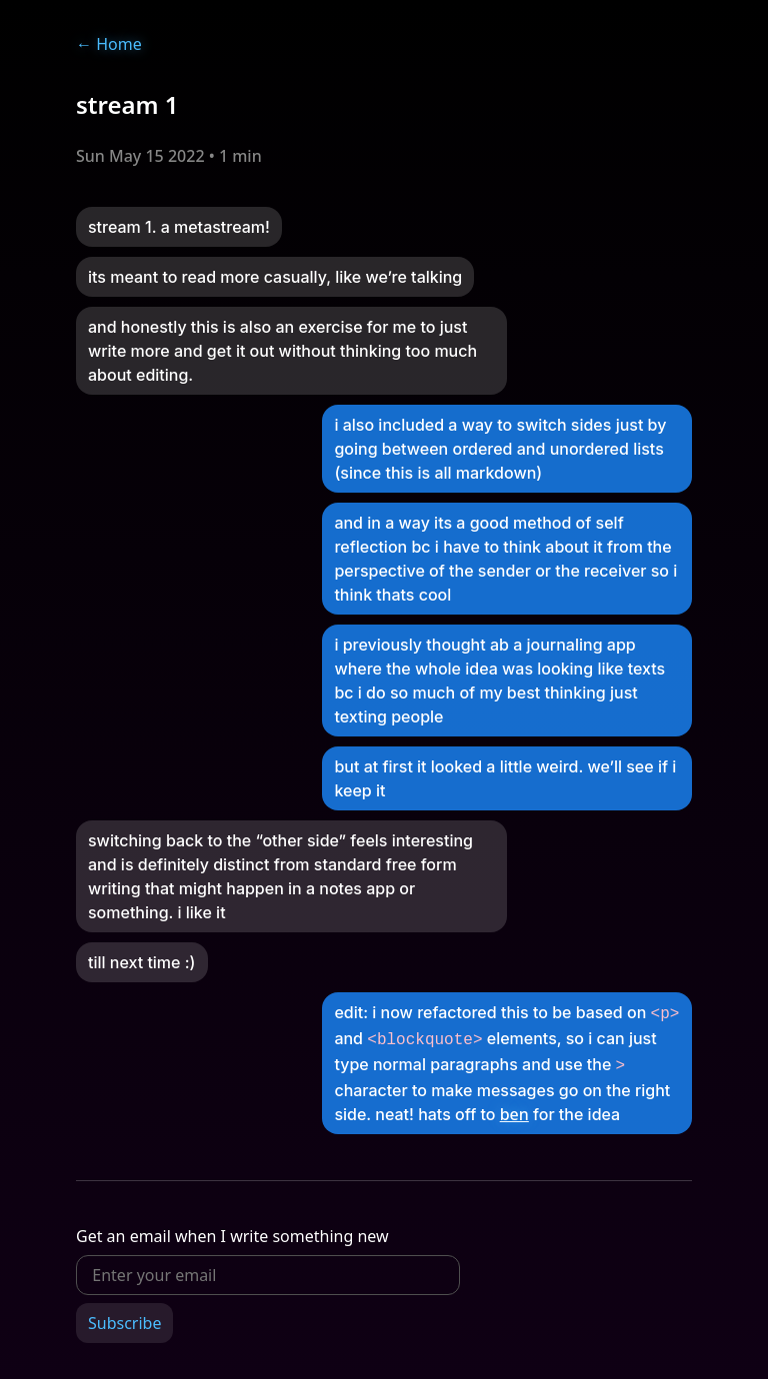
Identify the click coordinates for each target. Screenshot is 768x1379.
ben (514, 1108)
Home (109, 44)
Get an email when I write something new (232, 1230)
